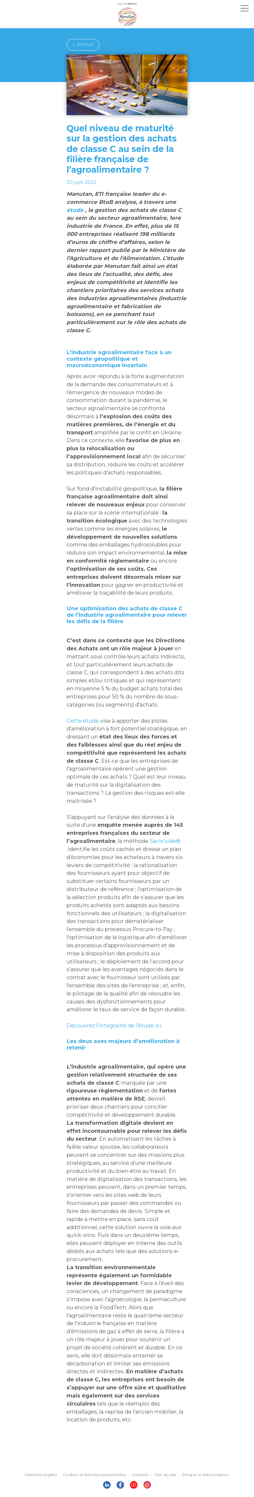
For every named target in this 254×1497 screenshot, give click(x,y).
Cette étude (80, 677)
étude (146, 202)
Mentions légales (49, 1378)
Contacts (138, 1378)
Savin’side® (155, 790)
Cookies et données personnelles (97, 1378)
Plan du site (162, 1378)
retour (81, 44)
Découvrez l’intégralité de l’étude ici (109, 967)
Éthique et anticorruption (198, 1378)
